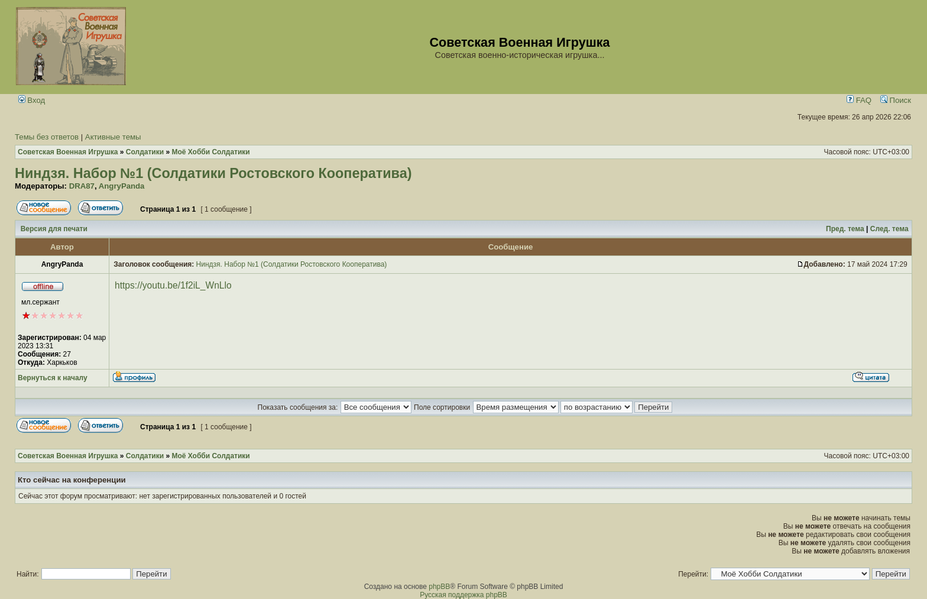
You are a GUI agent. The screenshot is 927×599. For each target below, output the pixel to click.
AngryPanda (122, 186)
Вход (32, 100)
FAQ (859, 100)
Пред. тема (845, 229)
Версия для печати (54, 229)
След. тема (889, 229)
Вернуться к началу (52, 378)
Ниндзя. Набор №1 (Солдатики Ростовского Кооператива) (213, 173)
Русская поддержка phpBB (463, 595)
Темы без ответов (47, 136)
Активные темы (113, 136)
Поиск (895, 100)
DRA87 (82, 186)
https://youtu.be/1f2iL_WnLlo (173, 285)
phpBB (439, 586)
